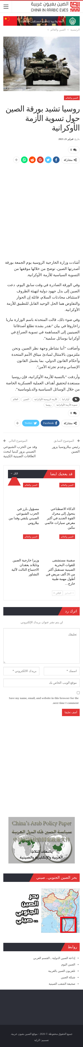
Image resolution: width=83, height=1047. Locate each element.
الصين (26, 399)
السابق (69, 593)
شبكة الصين (68, 977)
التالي (57, 593)
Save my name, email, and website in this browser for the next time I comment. (44, 700)
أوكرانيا (65, 399)
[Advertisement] (41, 209)
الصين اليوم (68, 964)
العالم (15, 399)
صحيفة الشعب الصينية (62, 983)
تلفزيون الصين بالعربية (61, 971)
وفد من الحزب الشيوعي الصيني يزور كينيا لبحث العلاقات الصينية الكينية (20, 451)
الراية (37, 1040)
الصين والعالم (72, 98)
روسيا (48, 405)
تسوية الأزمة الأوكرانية (66, 405)
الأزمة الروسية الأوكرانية (45, 399)
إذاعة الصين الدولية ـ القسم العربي (54, 958)
